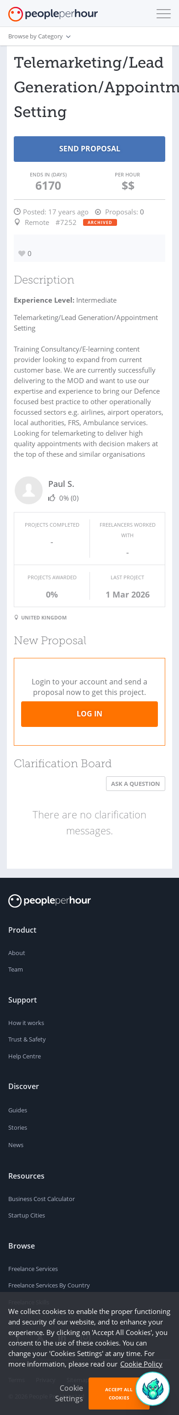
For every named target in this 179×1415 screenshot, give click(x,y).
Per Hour (127, 174)
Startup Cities (26, 1215)
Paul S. (61, 483)
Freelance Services (33, 1269)
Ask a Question (135, 784)
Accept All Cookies (119, 1393)
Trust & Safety (27, 1039)
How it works (26, 1023)
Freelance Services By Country (49, 1285)
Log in (89, 714)
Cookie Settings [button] (69, 1393)
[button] (161, 14)
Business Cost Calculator (41, 1199)
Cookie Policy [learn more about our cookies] (141, 1363)
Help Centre (24, 1056)
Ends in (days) (48, 174)
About (16, 953)
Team (15, 969)
